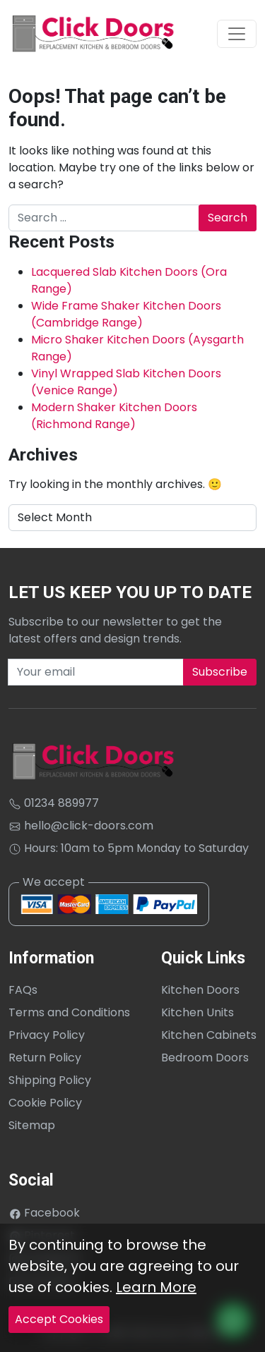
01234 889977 (53, 803)
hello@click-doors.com (80, 825)
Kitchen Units (197, 1012)
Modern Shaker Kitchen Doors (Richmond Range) (114, 415)
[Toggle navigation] (237, 34)
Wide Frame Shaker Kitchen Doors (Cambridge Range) (126, 314)
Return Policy (44, 1057)
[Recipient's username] (96, 672)
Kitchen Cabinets (209, 1035)
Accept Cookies (59, 1319)
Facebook (44, 1213)
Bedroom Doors (205, 1057)
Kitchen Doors (200, 990)
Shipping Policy (49, 1080)
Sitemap (31, 1125)
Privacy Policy (46, 1035)
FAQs (22, 990)
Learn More (156, 1287)
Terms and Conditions (69, 1012)
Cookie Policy (45, 1103)
